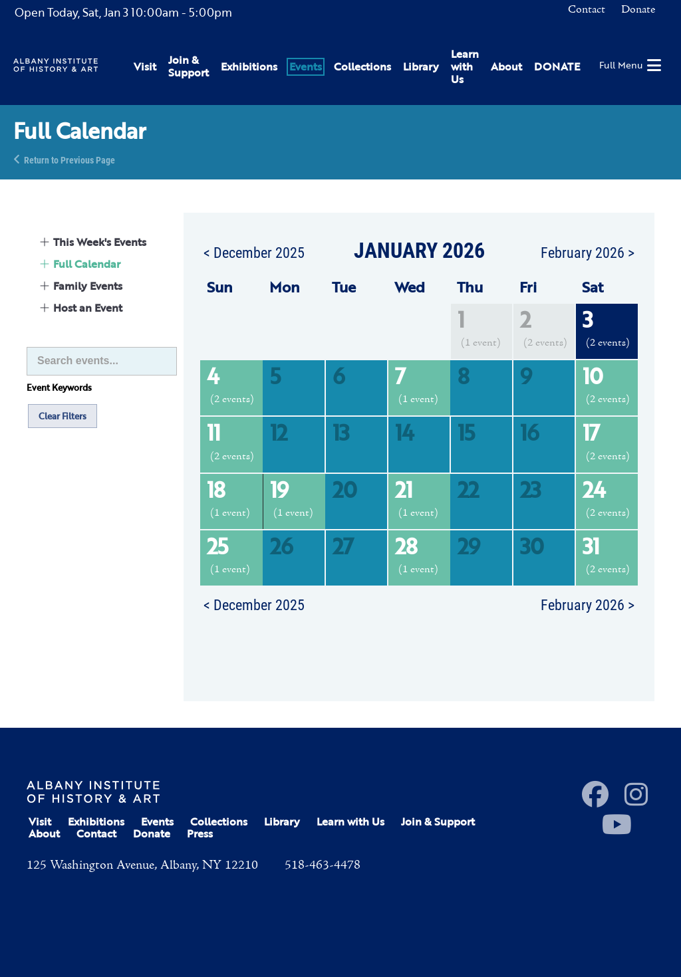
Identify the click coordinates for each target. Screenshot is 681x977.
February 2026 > (587, 252)
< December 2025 (254, 252)
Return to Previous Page (69, 159)
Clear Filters (62, 416)
